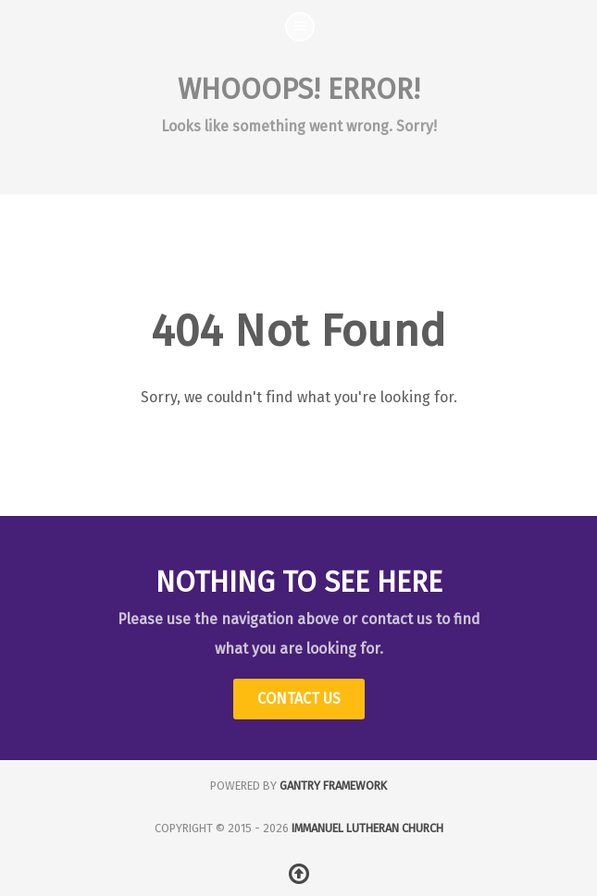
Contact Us (299, 698)
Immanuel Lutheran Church (367, 828)
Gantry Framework (333, 785)
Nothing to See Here (298, 582)
